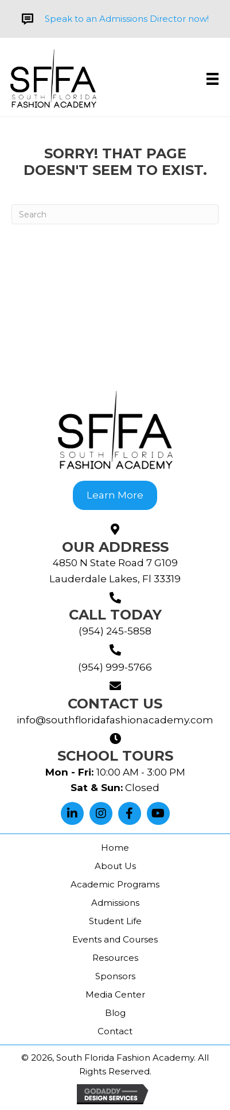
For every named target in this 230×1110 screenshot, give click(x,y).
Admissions (115, 902)
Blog (115, 1012)
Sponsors (115, 976)
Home (115, 847)
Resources (115, 957)
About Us (115, 865)
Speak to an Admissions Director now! (127, 18)
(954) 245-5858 (115, 631)
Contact (115, 1031)
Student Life (115, 921)
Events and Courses (115, 939)
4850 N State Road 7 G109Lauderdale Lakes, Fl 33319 (115, 570)
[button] (72, 813)
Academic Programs (115, 884)
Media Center (115, 994)
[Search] (115, 214)
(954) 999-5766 (115, 667)
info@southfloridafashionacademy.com (115, 720)
